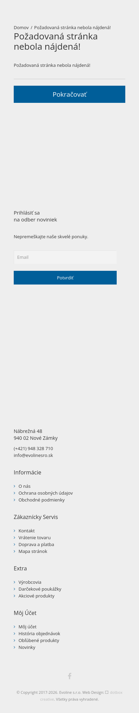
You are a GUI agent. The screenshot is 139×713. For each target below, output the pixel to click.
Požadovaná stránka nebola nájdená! (72, 27)
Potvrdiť (65, 278)
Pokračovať (69, 94)
